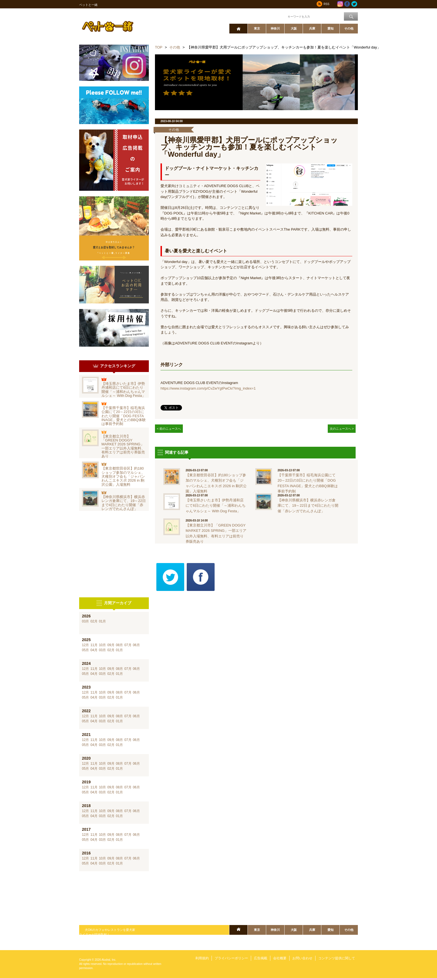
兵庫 (312, 28)
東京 (257, 28)
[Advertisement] (114, 554)
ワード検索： (277, 16)
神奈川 (275, 28)
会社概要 (280, 958)
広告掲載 (260, 958)
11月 (93, 645)
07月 (127, 645)
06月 (136, 645)
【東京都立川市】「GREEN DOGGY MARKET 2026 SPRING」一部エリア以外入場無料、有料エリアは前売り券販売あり (123, 446)
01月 (102, 621)
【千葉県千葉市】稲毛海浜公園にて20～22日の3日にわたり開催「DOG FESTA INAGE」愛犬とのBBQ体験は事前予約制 (123, 416)
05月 (85, 650)
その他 (348, 28)
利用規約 (202, 958)
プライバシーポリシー (231, 958)
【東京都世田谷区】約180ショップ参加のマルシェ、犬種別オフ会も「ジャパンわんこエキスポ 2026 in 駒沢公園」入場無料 (123, 476)
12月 (85, 645)
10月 (102, 645)
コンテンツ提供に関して (336, 958)
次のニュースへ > (342, 428)
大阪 (294, 28)
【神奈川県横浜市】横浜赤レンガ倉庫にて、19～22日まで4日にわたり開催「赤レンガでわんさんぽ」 (123, 503)
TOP (158, 47)
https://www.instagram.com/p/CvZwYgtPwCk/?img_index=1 (208, 388)
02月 (93, 621)
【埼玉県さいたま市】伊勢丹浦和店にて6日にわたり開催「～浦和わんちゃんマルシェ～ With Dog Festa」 (123, 389)
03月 (85, 621)
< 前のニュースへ (169, 428)
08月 (119, 645)
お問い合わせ (302, 958)
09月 (110, 645)
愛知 (330, 28)
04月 (93, 650)
